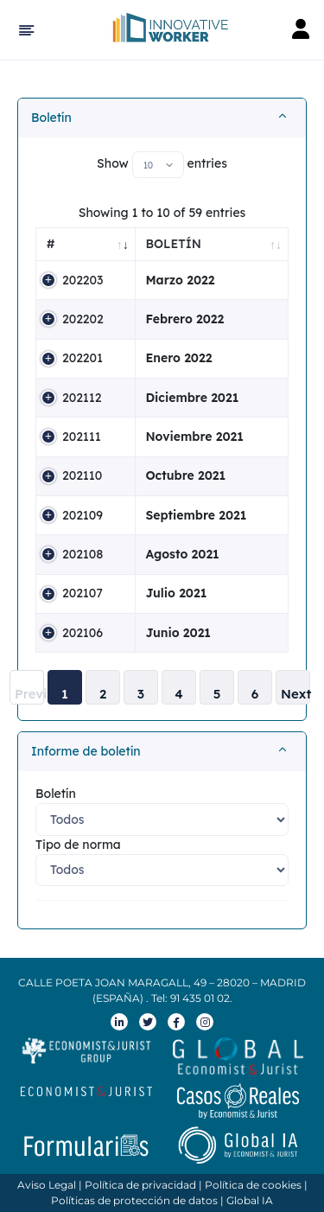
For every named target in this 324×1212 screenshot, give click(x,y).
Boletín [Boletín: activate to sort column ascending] (173, 244)
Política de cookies (253, 1184)
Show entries (162, 164)
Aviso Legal (46, 1184)
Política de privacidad (140, 1184)
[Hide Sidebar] (23, 30)
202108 (82, 554)
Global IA (249, 1200)
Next (295, 694)
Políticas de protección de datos (134, 1200)
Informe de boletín (86, 751)
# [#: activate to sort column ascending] (51, 244)
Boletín (51, 117)
